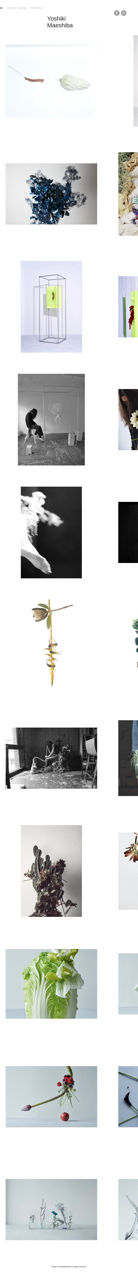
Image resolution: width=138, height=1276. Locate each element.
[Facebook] (117, 13)
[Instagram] (123, 13)
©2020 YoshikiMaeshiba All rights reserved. (69, 1267)
